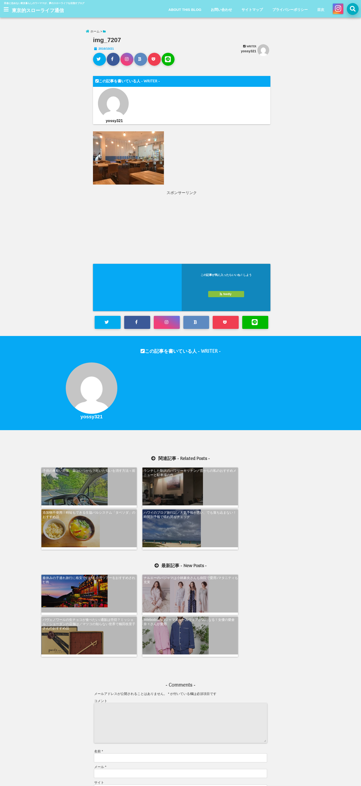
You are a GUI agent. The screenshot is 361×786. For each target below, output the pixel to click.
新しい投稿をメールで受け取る (121, 732)
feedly (226, 294)
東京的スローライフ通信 (38, 11)
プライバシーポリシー (290, 10)
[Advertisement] (137, 228)
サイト (99, 691)
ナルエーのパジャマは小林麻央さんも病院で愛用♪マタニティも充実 (145, 534)
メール (100, 675)
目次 (320, 10)
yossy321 (248, 51)
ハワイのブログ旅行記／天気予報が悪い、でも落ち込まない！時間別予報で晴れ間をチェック (286, 474)
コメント (100, 609)
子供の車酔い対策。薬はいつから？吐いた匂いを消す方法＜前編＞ (74, 472)
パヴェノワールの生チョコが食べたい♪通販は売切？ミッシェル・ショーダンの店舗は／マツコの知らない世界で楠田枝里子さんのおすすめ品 (217, 538)
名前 (98, 660)
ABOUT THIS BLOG (184, 10)
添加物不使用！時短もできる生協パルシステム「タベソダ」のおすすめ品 (216, 472)
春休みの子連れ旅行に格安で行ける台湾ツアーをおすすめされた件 (74, 534)
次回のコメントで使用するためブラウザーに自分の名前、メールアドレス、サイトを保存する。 (165, 711)
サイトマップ (252, 10)
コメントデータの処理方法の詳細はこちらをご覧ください (135, 748)
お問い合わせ (221, 10)
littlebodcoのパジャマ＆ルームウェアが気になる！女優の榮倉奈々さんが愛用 (287, 534)
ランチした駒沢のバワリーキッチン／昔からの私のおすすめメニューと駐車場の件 (145, 472)
